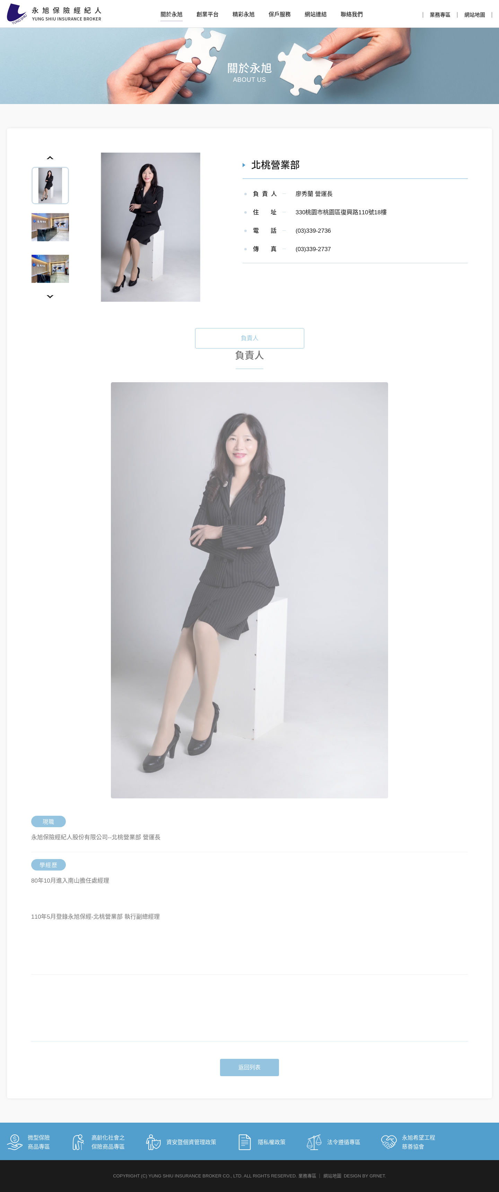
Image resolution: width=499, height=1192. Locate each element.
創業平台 (207, 14)
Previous (50, 157)
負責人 (250, 348)
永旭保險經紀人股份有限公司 (54, 13)
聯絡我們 (352, 14)
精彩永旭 (244, 14)
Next (50, 296)
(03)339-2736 (313, 231)
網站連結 (316, 14)
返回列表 (249, 1077)
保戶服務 (280, 14)
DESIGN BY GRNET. (365, 1175)
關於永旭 (171, 14)
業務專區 (440, 15)
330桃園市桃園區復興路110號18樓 (341, 212)
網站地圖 (474, 15)
